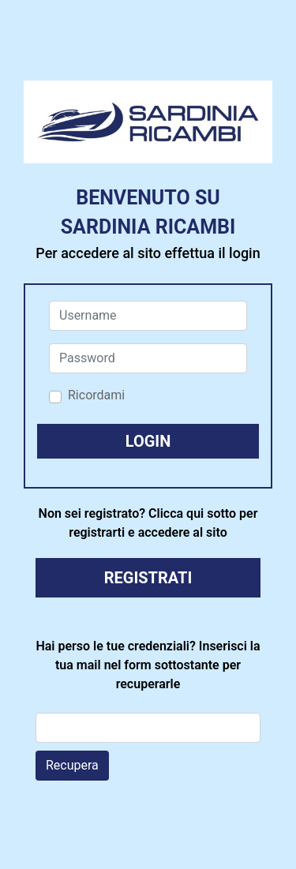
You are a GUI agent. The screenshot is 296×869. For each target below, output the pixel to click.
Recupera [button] (72, 765)
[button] (148, 441)
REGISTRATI (148, 577)
